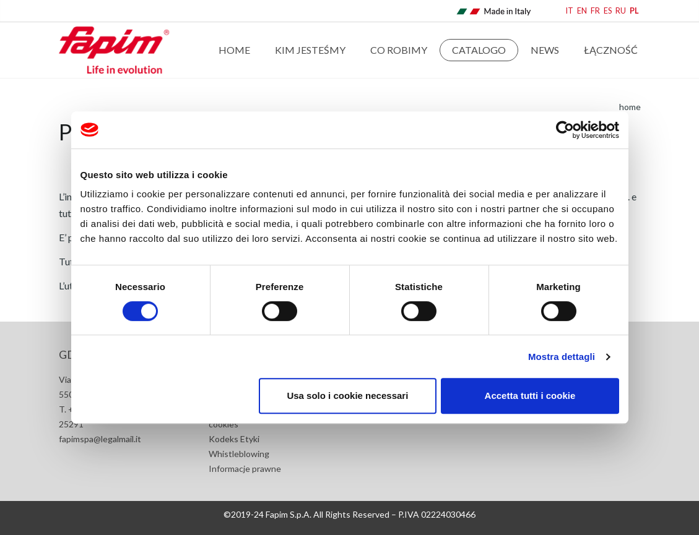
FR (595, 10)
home (630, 106)
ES (608, 10)
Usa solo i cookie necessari (347, 395)
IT (569, 10)
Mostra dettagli (561, 356)
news (545, 50)
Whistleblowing (239, 453)
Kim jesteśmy (310, 50)
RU (620, 10)
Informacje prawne (245, 468)
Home (234, 50)
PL (634, 10)
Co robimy (398, 50)
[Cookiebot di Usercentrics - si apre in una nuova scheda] (565, 130)
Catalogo (479, 50)
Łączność (611, 50)
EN (582, 10)
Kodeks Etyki (234, 439)
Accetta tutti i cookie (530, 395)
